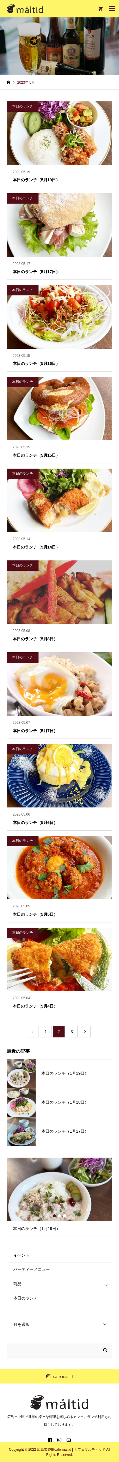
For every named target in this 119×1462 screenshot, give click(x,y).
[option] (59, 1197)
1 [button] (55, 1215)
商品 (17, 1284)
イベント (21, 1255)
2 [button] (59, 1215)
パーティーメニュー (31, 1269)
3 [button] (64, 1215)
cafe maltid (63, 1376)
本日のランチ (25, 1298)
